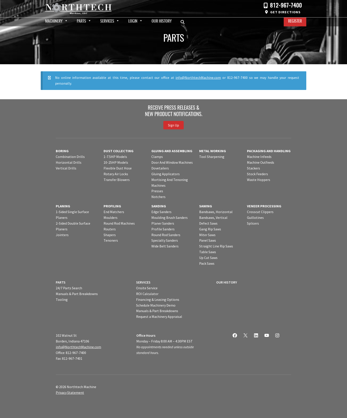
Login (132, 21)
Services (107, 21)
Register (295, 21)
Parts (81, 21)
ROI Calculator (147, 294)
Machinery (54, 21)
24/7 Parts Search (69, 288)
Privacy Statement (70, 392)
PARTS (61, 282)
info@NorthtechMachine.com (198, 77)
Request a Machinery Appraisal (159, 316)
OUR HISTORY (226, 282)
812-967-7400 (286, 6)
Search (184, 21)
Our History (162, 21)
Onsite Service (147, 288)
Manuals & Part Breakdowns (77, 294)
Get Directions (285, 12)
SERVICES (143, 282)
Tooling (62, 299)
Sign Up (173, 125)
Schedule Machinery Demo (155, 305)
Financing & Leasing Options (157, 299)
